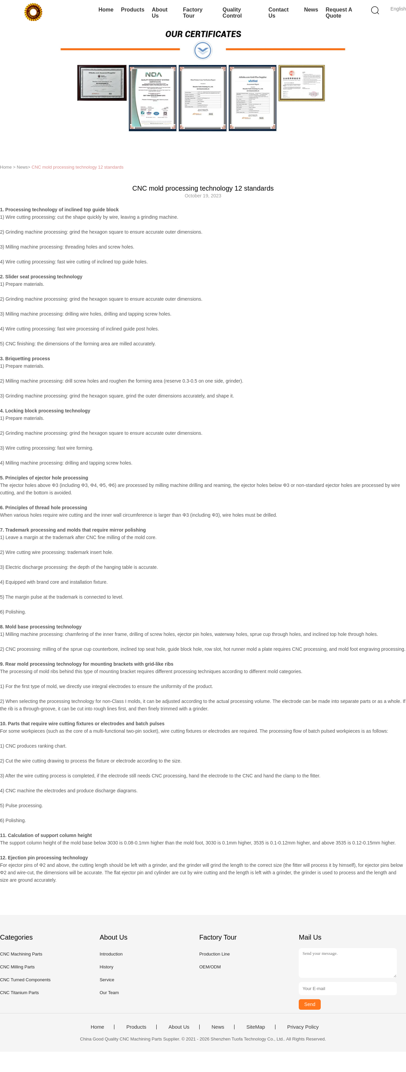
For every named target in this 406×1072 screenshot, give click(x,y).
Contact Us (279, 13)
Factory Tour (193, 13)
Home (105, 10)
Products (132, 10)
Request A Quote (338, 13)
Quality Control (232, 13)
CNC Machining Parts (21, 954)
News (311, 10)
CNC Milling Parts (17, 966)
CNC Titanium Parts (19, 992)
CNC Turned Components (25, 979)
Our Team (109, 992)
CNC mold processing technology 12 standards (77, 167)
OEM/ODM (210, 966)
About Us (159, 13)
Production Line (214, 954)
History (106, 966)
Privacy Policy (303, 1027)
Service (106, 979)
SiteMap (255, 1027)
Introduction (110, 954)
